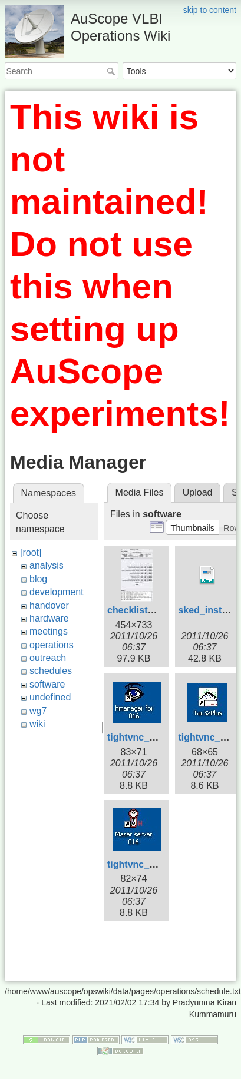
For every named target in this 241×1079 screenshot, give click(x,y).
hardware (49, 618)
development (56, 592)
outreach (47, 658)
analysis (46, 565)
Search (112, 71)
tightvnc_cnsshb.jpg (153, 864)
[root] (30, 552)
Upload (198, 492)
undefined (50, 697)
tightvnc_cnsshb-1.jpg (157, 737)
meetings (48, 631)
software (47, 684)
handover (49, 605)
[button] (192, 527)
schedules (50, 671)
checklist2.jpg (138, 610)
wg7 (38, 711)
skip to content (209, 10)
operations (51, 645)
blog (38, 579)
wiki (37, 724)
